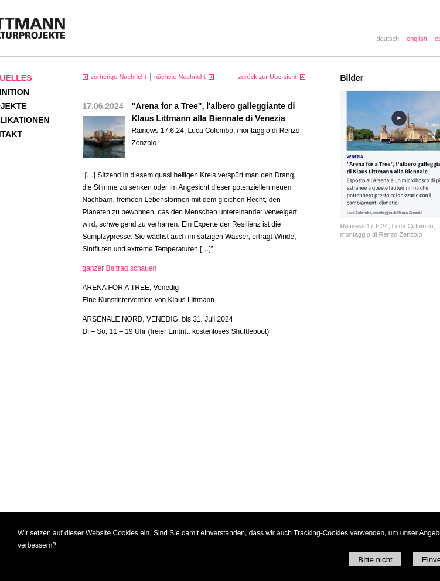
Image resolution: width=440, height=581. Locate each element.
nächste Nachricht (180, 76)
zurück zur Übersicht (267, 76)
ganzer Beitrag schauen (120, 268)
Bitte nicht (375, 559)
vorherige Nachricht (118, 76)
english (417, 38)
